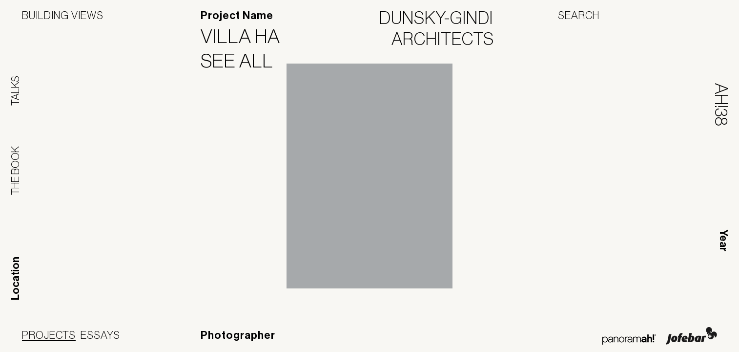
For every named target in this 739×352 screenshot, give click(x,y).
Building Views (62, 15)
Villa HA (246, 36)
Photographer (238, 335)
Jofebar (691, 336)
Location (15, 278)
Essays (100, 335)
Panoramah (629, 339)
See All (243, 60)
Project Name (237, 15)
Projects (49, 335)
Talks (15, 91)
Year (723, 240)
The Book (15, 170)
